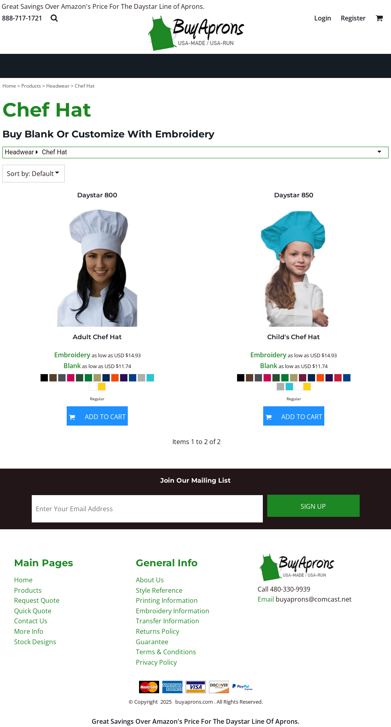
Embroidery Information (172, 610)
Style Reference (159, 590)
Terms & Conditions (166, 651)
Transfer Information (167, 620)
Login (322, 18)
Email (267, 599)
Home (9, 85)
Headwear (58, 85)
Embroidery (72, 354)
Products (31, 85)
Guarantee (152, 641)
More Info (28, 631)
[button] (54, 18)
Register (353, 18)
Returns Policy (157, 631)
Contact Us (30, 620)
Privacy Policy (156, 662)
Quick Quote (32, 610)
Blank (72, 365)
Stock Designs (35, 641)
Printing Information (167, 600)
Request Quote (36, 600)
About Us (150, 579)
